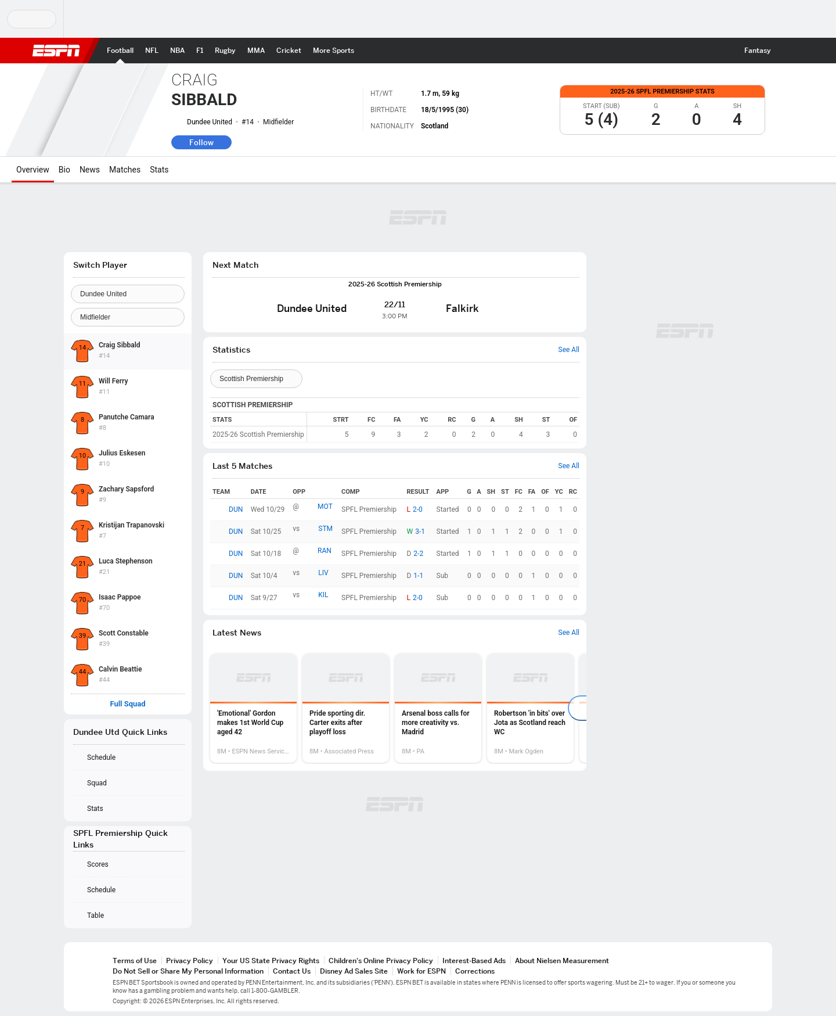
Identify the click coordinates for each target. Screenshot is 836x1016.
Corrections (475, 971)
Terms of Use (135, 960)
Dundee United (209, 122)
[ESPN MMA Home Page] (256, 50)
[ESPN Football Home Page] (120, 50)
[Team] (127, 294)
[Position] (127, 317)
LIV (323, 573)
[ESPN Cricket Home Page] (288, 50)
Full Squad (127, 704)
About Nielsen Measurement (562, 960)
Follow (201, 142)
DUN (236, 509)
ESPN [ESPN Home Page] (56, 50)
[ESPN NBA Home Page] (177, 50)
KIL (323, 595)
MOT (325, 506)
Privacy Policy (189, 960)
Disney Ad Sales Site (354, 971)
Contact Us (292, 971)
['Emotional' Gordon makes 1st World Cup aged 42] (253, 708)
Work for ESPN (421, 971)
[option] (253, 708)
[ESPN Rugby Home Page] (225, 50)
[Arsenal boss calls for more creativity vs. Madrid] (438, 708)
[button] (787, 50)
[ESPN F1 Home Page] (199, 50)
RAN (324, 551)
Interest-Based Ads (474, 960)
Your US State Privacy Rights (270, 960)
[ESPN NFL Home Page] (151, 50)
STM (325, 529)
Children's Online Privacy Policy (381, 960)
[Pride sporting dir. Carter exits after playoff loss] (345, 708)
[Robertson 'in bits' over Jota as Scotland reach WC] (530, 708)
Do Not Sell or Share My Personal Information (188, 971)
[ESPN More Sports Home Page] (333, 50)
